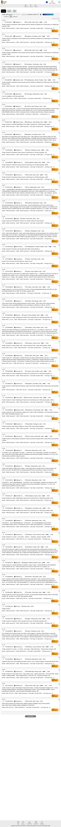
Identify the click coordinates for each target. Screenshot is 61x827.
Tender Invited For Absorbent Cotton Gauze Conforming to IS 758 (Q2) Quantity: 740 (24, 152)
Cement (18, 606)
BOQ (14, 11)
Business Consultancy (20, 343)
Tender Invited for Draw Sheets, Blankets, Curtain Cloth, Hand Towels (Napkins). (23, 426)
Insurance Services (19, 36)
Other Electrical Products (20, 246)
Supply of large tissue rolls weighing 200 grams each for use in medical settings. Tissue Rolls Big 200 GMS (30, 661)
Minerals (18, 315)
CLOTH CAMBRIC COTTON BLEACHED (13, 96)
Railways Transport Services (19, 22)
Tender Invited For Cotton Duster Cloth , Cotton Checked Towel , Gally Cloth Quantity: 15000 (26, 345)
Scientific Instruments (20, 495)
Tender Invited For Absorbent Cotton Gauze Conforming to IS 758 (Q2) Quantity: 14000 (25, 177)
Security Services (20, 371)
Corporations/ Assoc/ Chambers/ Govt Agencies (20, 259)
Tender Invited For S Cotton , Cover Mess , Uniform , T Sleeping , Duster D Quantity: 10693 (26, 537)
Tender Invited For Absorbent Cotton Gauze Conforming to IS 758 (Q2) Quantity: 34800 (25, 164)
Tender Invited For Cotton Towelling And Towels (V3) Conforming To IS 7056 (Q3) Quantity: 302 (27, 317)
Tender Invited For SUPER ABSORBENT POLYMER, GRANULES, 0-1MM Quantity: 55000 (26, 124)
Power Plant (19, 397)
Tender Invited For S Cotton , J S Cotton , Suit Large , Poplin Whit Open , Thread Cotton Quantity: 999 (29, 649)
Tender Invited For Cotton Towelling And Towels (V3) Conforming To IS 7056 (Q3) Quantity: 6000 (27, 510)
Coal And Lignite (20, 631)
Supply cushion (6, 608)
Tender (3, 11)
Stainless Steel (19, 80)
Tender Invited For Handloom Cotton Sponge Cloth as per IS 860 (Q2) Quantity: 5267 (24, 621)
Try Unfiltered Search (48, 14)
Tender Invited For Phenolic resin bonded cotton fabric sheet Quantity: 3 (21, 249)
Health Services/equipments (20, 355)
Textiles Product (20, 287)
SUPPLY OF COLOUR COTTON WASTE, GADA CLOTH (17, 261)
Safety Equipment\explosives (19, 94)
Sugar (17, 218)
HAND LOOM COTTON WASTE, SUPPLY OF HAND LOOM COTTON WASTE (23, 221)
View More (30, 716)
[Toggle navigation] (59, 2)
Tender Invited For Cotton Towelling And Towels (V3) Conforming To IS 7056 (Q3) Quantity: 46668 (28, 400)
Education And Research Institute (20, 162)
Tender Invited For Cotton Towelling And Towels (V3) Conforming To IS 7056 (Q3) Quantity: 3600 (27, 498)
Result (9, 11)
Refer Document (10, 28)
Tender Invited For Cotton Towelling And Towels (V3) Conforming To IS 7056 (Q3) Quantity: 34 (27, 373)
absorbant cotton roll (33, 14)
